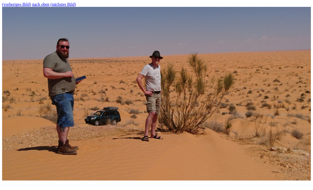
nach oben (40, 4)
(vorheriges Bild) (16, 4)
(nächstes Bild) (63, 4)
